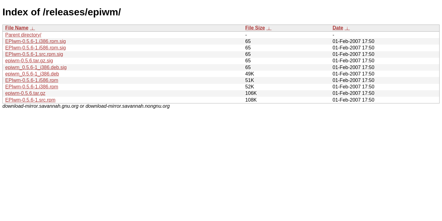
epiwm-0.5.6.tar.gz (25, 93)
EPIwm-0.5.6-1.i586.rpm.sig (35, 47)
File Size (255, 27)
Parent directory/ (23, 34)
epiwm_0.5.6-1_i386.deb (32, 73)
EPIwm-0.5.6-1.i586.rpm (31, 80)
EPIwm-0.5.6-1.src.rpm (30, 100)
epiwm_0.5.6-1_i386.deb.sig (36, 67)
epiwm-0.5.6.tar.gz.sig (29, 60)
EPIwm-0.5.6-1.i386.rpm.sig (35, 41)
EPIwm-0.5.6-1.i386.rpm (31, 86)
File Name (17, 27)
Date (337, 27)
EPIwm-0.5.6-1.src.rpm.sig (34, 54)
